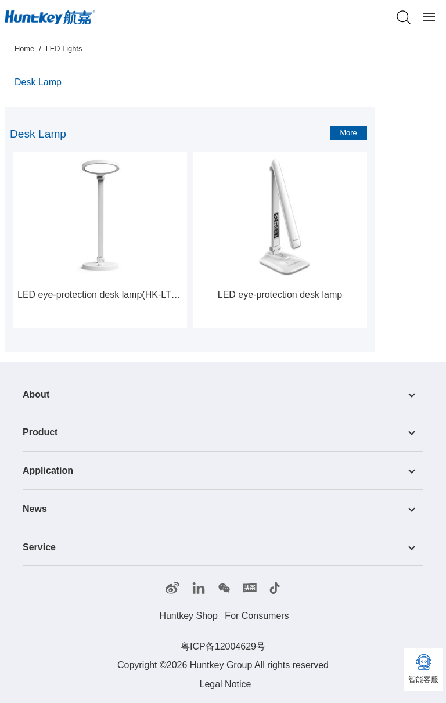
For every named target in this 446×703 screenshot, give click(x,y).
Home (24, 48)
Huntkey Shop (188, 616)
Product (40, 432)
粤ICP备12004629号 (223, 646)
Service (39, 546)
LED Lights (64, 48)
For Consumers (257, 616)
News (35, 509)
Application (48, 470)
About (36, 394)
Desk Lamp (38, 82)
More (348, 132)
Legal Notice (225, 684)
